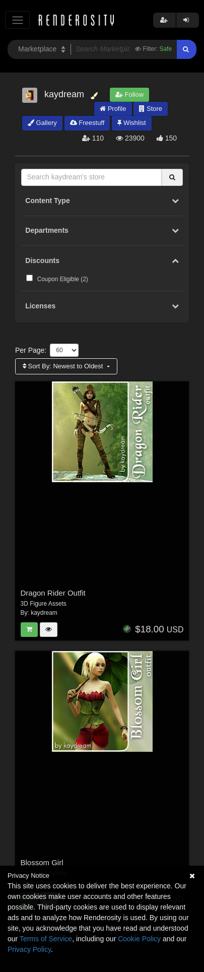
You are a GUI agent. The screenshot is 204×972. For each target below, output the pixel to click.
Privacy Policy (29, 949)
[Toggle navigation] (17, 20)
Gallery (42, 122)
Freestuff (87, 122)
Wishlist (131, 122)
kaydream (44, 612)
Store (150, 108)
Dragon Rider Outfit (53, 593)
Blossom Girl (42, 862)
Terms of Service (46, 939)
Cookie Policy (139, 939)
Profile (113, 108)
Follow (129, 94)
